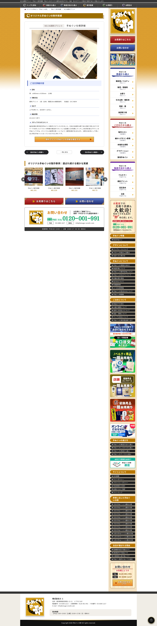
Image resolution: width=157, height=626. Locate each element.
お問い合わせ (123, 47)
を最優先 (122, 133)
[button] (23, 179)
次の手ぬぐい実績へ (91, 152)
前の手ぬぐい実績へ (37, 152)
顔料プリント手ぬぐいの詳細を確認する (63, 139)
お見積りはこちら (123, 39)
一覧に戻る (64, 152)
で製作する (122, 176)
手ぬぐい (123, 82)
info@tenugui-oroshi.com (80, 223)
